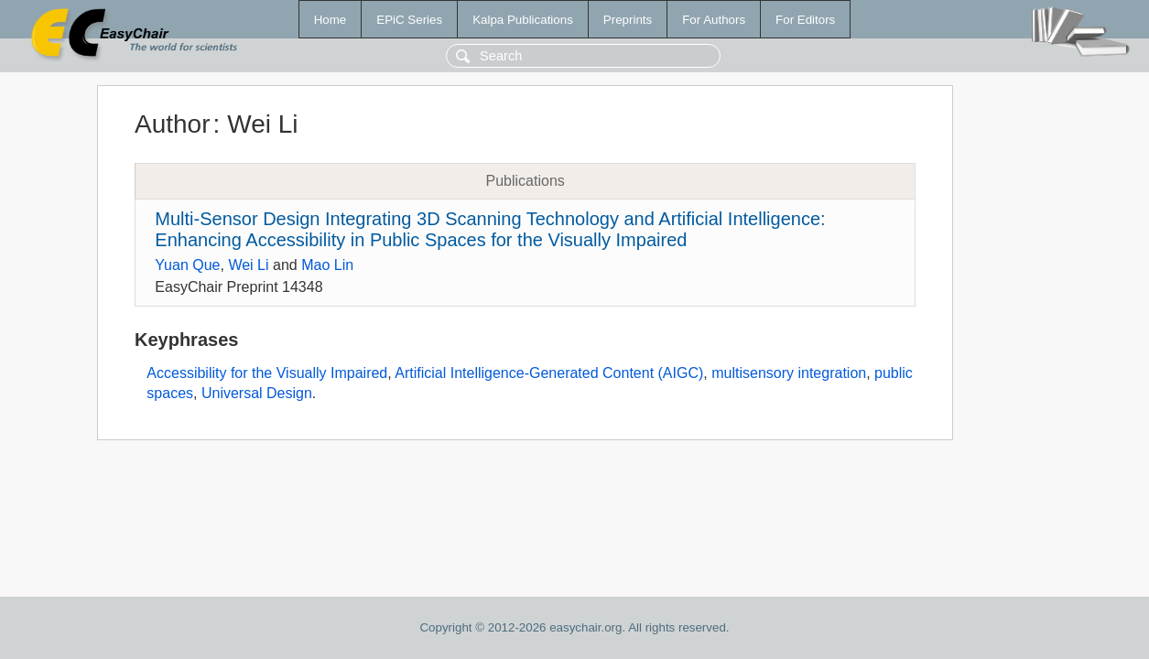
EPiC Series (409, 20)
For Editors (805, 20)
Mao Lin (327, 265)
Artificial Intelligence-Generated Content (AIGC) (549, 373)
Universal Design (256, 393)
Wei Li (248, 265)
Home (330, 20)
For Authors (713, 20)
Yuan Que (187, 265)
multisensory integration (788, 373)
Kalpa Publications (522, 20)
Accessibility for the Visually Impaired (266, 373)
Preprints (627, 20)
